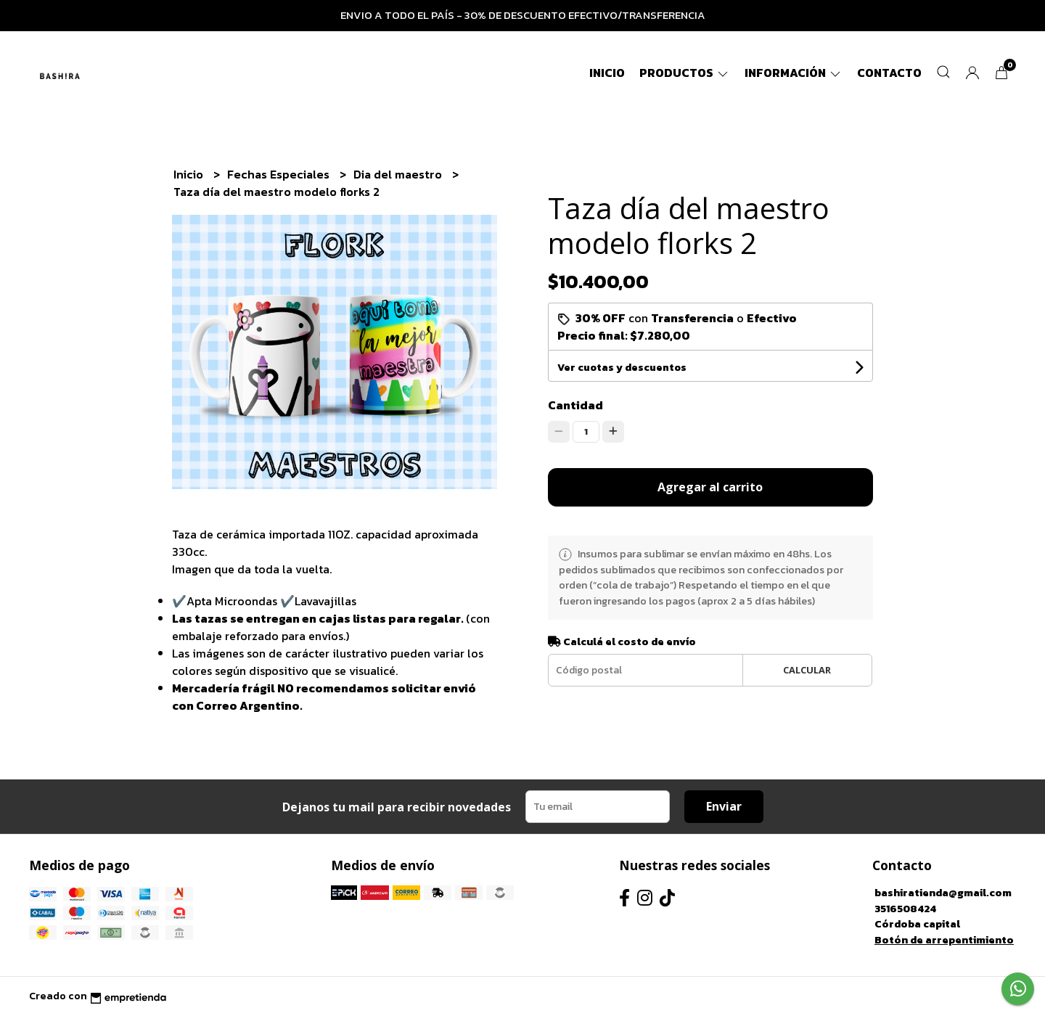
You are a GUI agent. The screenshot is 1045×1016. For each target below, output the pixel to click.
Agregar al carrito (710, 487)
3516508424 (905, 909)
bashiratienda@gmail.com (943, 893)
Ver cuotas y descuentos (622, 367)
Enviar (724, 806)
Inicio (607, 72)
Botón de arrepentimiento (944, 940)
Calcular (807, 669)
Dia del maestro (399, 174)
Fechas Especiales (279, 174)
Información (794, 72)
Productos (684, 72)
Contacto (889, 72)
